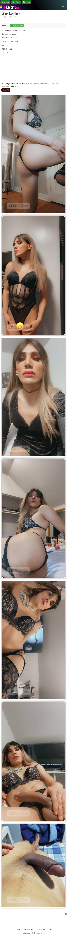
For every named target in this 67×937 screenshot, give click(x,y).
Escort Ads (5, 2)
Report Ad (6, 90)
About (19, 929)
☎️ (17, 25)
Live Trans (16, 2)
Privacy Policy (28, 929)
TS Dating (26, 2)
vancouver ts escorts (16, 53)
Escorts (12, 6)
